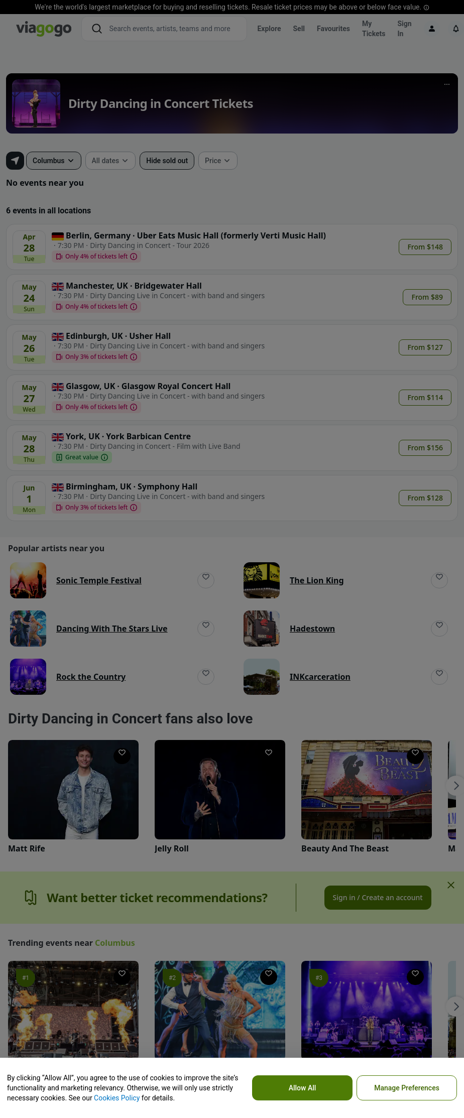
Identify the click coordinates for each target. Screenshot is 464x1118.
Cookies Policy (117, 1098)
